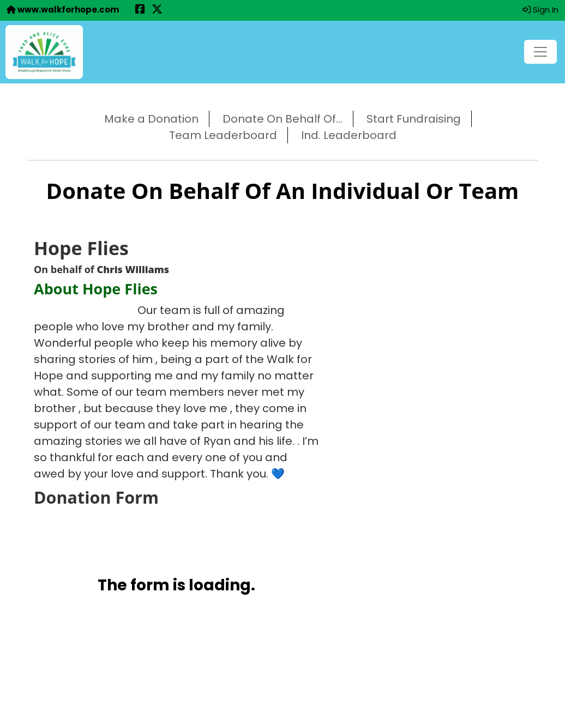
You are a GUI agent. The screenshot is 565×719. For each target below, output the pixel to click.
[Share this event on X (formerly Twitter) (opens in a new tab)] (157, 10)
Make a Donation (151, 118)
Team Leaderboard (223, 135)
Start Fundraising (413, 118)
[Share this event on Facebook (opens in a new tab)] (140, 10)
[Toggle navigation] (540, 52)
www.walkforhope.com (63, 9)
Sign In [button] (540, 9)
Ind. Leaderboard (348, 135)
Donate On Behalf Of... (282, 118)
